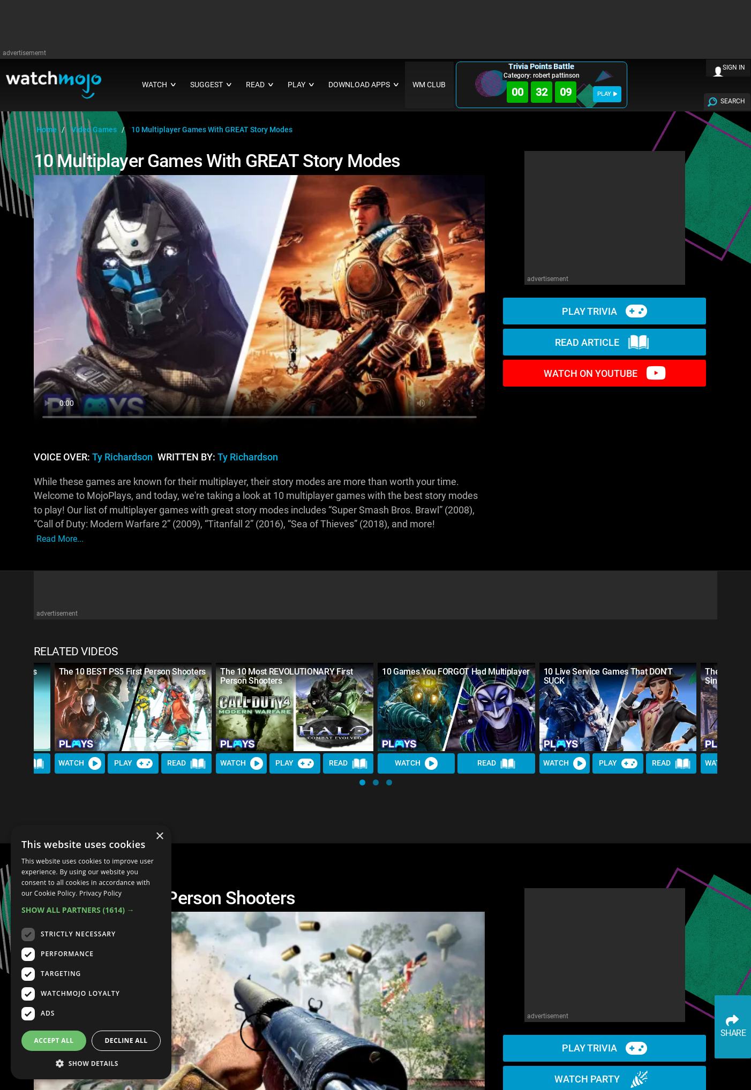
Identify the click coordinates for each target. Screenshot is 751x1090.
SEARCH (732, 101)
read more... (60, 539)
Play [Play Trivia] (133, 763)
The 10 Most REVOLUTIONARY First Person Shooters (286, 676)
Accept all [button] (54, 1040)
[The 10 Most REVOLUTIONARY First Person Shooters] (294, 707)
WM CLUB (429, 84)
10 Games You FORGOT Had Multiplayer (456, 672)
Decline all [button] (126, 1040)
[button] (362, 782)
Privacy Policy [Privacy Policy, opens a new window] (100, 893)
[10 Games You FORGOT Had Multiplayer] (456, 707)
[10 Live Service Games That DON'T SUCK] (618, 707)
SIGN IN (734, 67)
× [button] (159, 836)
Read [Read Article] (186, 764)
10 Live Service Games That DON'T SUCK (608, 676)
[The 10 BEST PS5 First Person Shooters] (133, 707)
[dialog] (91, 952)
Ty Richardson (122, 457)
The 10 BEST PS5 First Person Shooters (132, 672)
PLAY (607, 93)
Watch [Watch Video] (79, 763)
